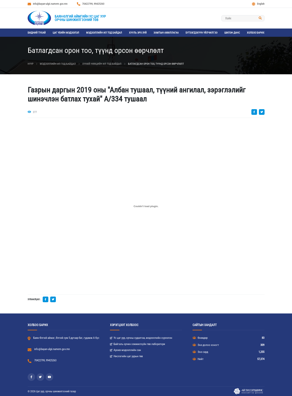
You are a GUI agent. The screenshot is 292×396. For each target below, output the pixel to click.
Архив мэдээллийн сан (125, 350)
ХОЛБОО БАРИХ (255, 32)
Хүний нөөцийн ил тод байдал (101, 63)
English (258, 4)
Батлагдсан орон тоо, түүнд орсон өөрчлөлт (156, 63)
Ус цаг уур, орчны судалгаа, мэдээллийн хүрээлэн (141, 338)
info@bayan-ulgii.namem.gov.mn (48, 4)
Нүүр (30, 63)
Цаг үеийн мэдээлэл (66, 32)
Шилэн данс (232, 32)
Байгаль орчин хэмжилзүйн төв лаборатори (137, 344)
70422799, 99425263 (90, 4)
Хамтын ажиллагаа (166, 32)
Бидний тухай (37, 32)
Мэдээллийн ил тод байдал (104, 32)
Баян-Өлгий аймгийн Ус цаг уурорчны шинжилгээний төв (80, 18)
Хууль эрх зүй (138, 32)
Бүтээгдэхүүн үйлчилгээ (201, 32)
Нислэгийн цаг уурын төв (126, 356)
